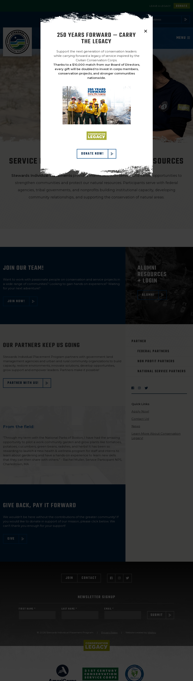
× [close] (146, 31)
